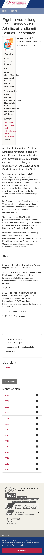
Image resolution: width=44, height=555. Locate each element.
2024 (21, 401)
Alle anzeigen (8, 368)
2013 (21, 464)
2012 (21, 469)
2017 (21, 441)
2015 (21, 452)
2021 (21, 418)
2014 (21, 458)
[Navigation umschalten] (40, 4)
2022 (21, 412)
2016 (21, 446)
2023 (21, 407)
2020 (21, 424)
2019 (21, 429)
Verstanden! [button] (22, 550)
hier (16, 352)
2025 (21, 395)
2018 (21, 435)
